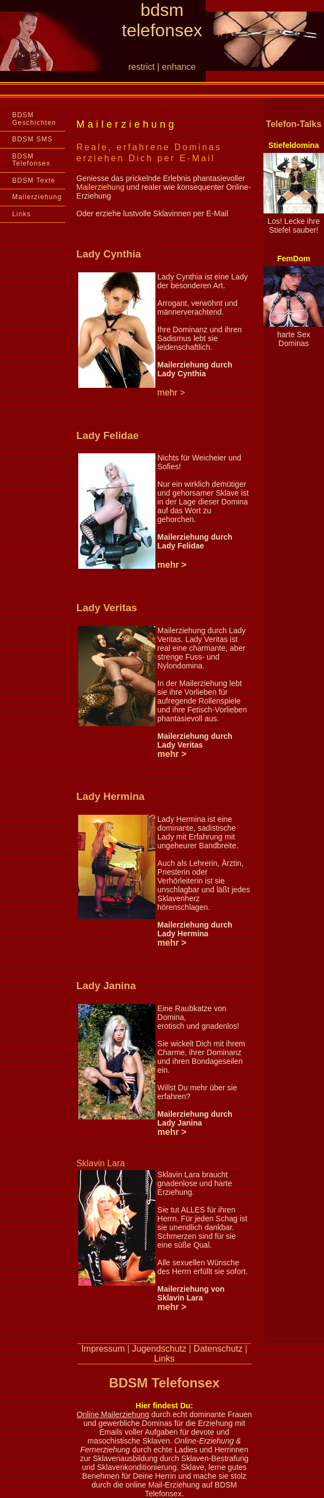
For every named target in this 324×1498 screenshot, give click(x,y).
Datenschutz (217, 1348)
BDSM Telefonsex (31, 160)
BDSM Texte (33, 180)
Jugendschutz (159, 1348)
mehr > (172, 564)
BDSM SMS (32, 139)
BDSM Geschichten (34, 119)
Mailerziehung (37, 197)
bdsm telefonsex (162, 20)
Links (21, 214)
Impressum (103, 1348)
